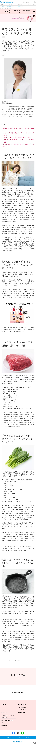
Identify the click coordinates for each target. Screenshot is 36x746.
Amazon (5, 723)
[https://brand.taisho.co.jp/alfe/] (18, 692)
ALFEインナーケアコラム (8, 715)
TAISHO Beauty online (8, 720)
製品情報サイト (7, 2)
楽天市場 (5, 725)
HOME (3, 704)
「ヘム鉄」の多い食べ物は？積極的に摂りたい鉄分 (17, 137)
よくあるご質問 (21, 712)
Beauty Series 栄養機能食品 (13, 11)
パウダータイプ (22, 709)
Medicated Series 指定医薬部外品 (24, 11)
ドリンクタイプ (22, 707)
